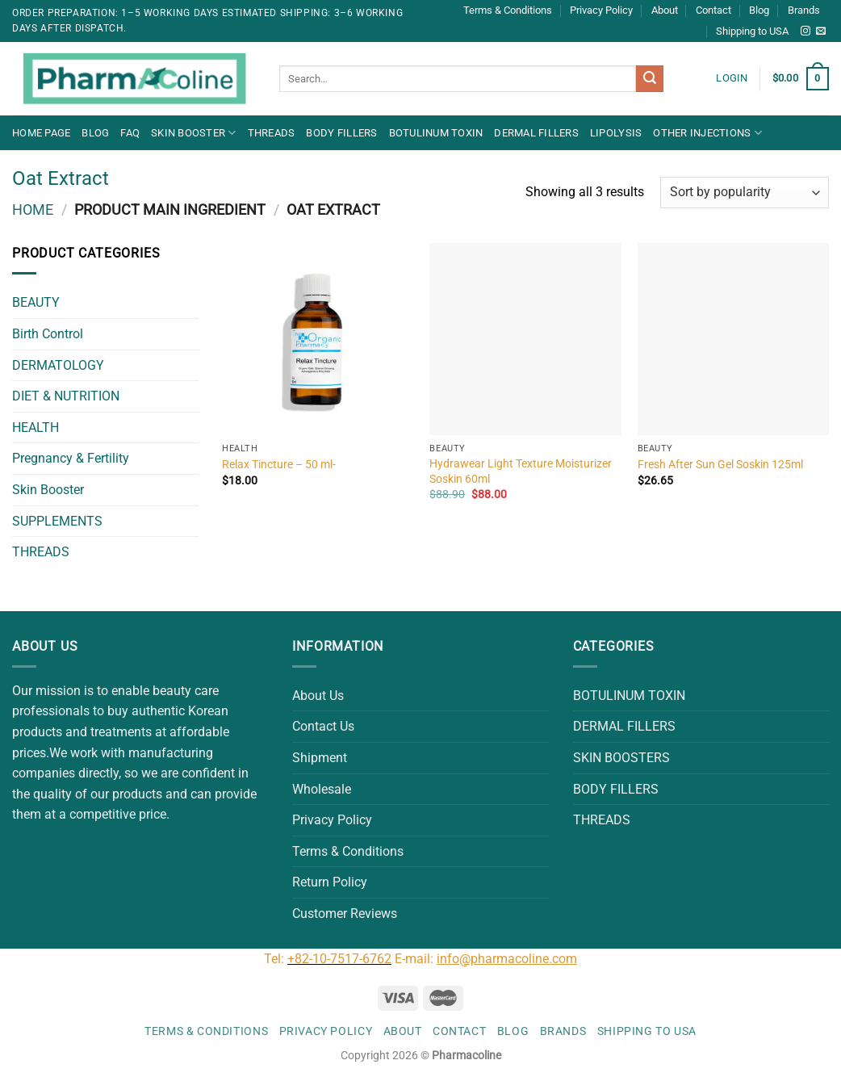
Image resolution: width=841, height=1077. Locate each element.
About (664, 10)
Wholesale (321, 789)
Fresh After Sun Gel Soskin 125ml (720, 464)
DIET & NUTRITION (65, 396)
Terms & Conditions (507, 10)
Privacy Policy (601, 10)
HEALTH (35, 427)
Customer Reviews (344, 913)
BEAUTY (36, 302)
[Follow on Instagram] (805, 31)
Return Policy (329, 882)
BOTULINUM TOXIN (436, 133)
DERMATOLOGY (58, 365)
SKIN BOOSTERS (621, 757)
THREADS (271, 133)
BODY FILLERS (341, 133)
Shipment (319, 757)
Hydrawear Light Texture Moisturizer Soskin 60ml (520, 471)
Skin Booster (193, 132)
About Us (318, 695)
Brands (804, 10)
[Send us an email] (821, 31)
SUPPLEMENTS (57, 521)
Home (32, 209)
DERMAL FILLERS (536, 133)
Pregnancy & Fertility (70, 458)
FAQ (130, 133)
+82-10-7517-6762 (339, 958)
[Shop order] (744, 192)
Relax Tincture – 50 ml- (279, 464)
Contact (713, 10)
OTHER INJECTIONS (707, 132)
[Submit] (649, 79)
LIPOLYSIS (616, 133)
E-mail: (486, 958)
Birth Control (47, 334)
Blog (759, 10)
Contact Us (323, 726)
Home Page (41, 133)
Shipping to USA (752, 31)
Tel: (275, 958)
